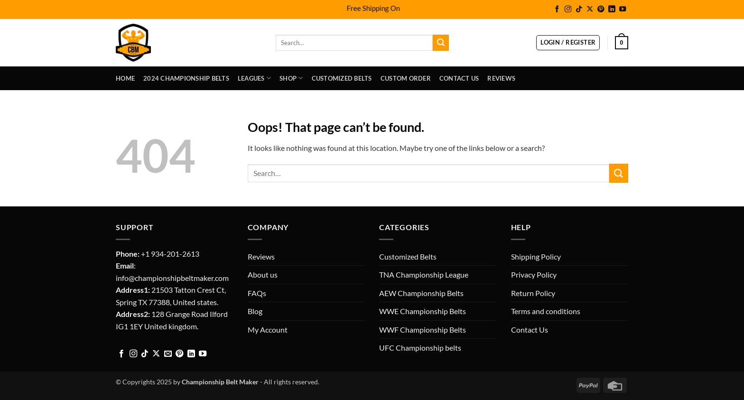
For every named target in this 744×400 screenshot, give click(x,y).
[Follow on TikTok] (579, 9)
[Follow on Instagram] (568, 9)
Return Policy (533, 293)
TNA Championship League (423, 274)
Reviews (501, 78)
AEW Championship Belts (421, 293)
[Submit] (441, 43)
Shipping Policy (536, 256)
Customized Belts (342, 78)
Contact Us (459, 78)
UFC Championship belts (420, 347)
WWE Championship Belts (422, 311)
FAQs (257, 293)
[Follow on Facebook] (557, 9)
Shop (291, 78)
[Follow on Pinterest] (600, 9)
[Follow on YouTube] (622, 9)
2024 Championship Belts (186, 78)
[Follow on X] (589, 9)
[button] (568, 42)
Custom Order (406, 78)
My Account (268, 329)
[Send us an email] (168, 354)
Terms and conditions (545, 311)
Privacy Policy (534, 274)
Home (125, 78)
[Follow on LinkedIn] (611, 9)
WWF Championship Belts (422, 329)
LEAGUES (254, 78)
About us (263, 274)
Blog (255, 311)
